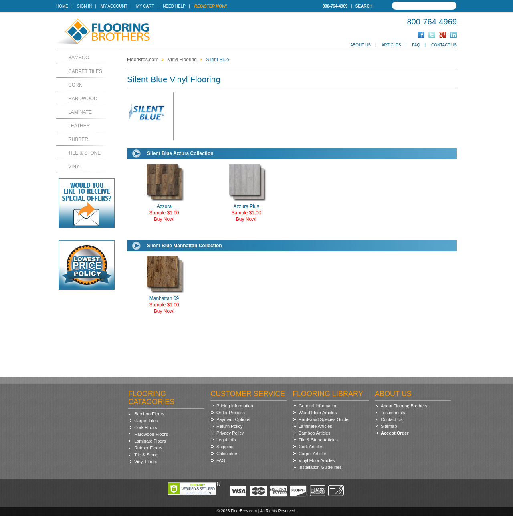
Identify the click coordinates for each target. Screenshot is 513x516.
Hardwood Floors (151, 434)
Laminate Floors (150, 441)
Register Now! (210, 6)
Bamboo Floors (149, 413)
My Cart (145, 6)
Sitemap (389, 426)
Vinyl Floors (145, 461)
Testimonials (393, 412)
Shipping (225, 446)
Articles (391, 45)
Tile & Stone (84, 153)
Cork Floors (145, 427)
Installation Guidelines (320, 467)
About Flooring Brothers (404, 405)
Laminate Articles (315, 426)
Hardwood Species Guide (324, 419)
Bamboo (78, 57)
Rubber (78, 139)
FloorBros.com (142, 59)
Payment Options (233, 419)
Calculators (227, 453)
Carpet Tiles (85, 71)
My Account (114, 6)
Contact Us (444, 45)
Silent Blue (217, 59)
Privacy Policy (230, 433)
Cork (75, 85)
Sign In (84, 6)
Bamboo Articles (314, 433)
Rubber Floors (148, 447)
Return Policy (229, 426)
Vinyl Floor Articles (317, 460)
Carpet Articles (313, 453)
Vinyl (75, 166)
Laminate (80, 112)
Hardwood (82, 98)
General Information (318, 405)
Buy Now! (164, 219)
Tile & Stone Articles (318, 439)
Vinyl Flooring (182, 59)
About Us (360, 45)
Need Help (174, 6)
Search (363, 6)
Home (62, 6)
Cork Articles (311, 446)
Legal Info (226, 439)
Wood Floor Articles (318, 412)
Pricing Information (234, 405)
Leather (79, 126)
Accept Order (395, 433)
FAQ (416, 45)
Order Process (230, 412)
